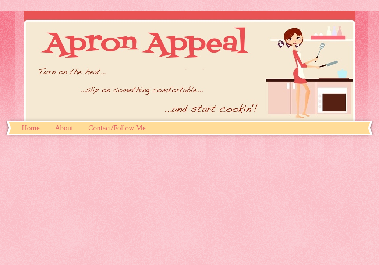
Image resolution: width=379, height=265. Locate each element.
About (64, 128)
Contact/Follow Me (117, 128)
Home (31, 128)
